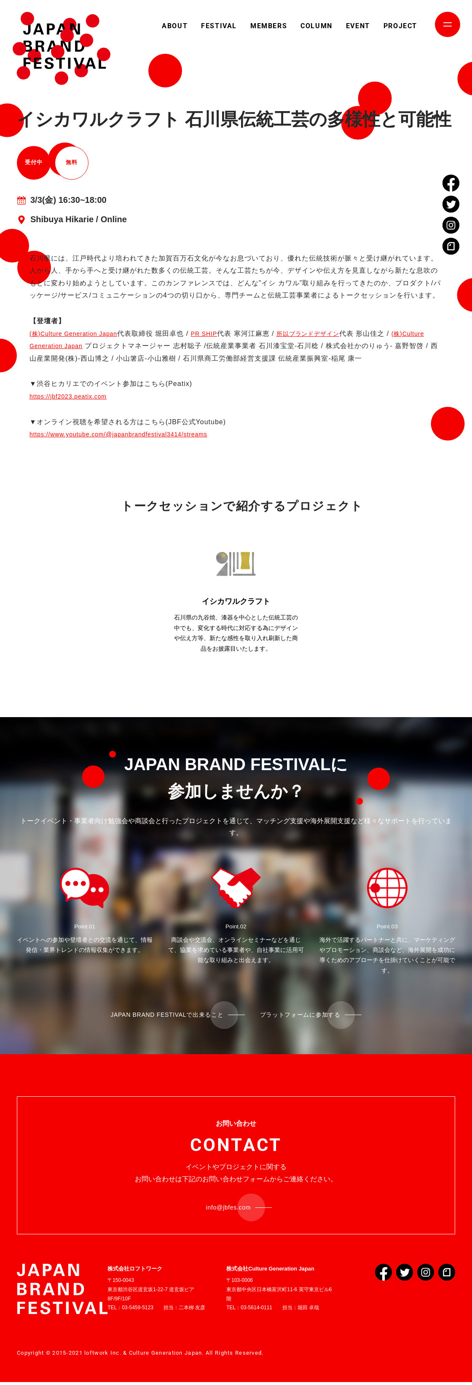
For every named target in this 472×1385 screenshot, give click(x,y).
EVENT (358, 26)
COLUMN (316, 26)
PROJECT (400, 26)
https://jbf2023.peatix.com (73, 396)
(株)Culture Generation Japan (79, 333)
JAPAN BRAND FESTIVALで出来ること (161, 1015)
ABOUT (175, 26)
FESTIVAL (219, 26)
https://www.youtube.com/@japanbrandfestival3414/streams (131, 434)
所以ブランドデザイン (328, 333)
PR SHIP (218, 333)
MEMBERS (268, 26)
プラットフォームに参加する (308, 1015)
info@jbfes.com (229, 1209)
